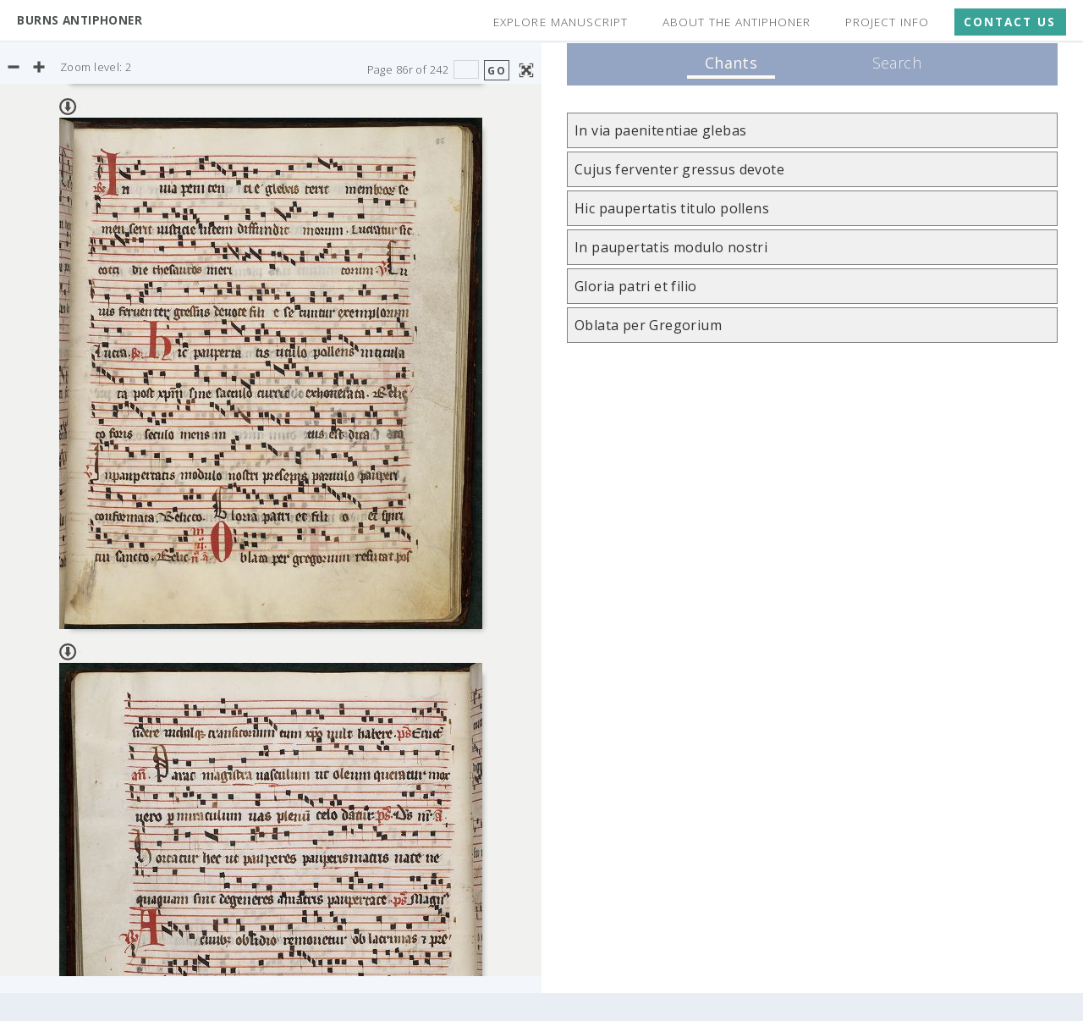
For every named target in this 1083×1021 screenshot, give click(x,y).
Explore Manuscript (560, 22)
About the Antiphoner (736, 22)
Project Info (887, 22)
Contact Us (1010, 22)
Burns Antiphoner (79, 20)
